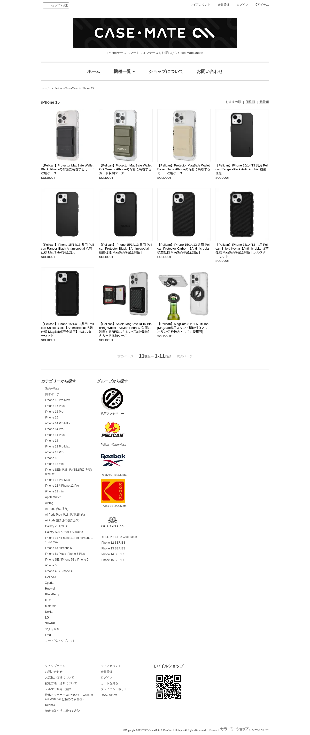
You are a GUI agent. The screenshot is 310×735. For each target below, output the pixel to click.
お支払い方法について (59, 677)
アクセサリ (52, 629)
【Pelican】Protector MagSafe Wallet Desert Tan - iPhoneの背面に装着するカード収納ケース (183, 169)
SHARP (50, 623)
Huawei (50, 588)
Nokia (49, 611)
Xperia (49, 582)
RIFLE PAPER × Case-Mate (119, 524)
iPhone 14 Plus (55, 435)
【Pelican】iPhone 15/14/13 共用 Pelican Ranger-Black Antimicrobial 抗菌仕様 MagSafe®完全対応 (67, 248)
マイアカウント (200, 4)
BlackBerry (52, 594)
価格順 (250, 102)
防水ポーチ (52, 394)
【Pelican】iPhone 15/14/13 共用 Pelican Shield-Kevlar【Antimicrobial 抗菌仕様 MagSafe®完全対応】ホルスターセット (242, 250)
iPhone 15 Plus (55, 406)
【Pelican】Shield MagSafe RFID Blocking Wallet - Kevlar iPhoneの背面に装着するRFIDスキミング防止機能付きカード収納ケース (125, 329)
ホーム (46, 88)
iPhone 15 (88, 88)
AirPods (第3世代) (56, 509)
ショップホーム (55, 666)
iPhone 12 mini (54, 491)
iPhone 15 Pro (54, 411)
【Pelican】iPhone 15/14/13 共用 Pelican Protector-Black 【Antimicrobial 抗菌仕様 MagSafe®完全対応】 (125, 248)
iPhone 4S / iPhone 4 (58, 571)
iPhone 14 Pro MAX (57, 423)
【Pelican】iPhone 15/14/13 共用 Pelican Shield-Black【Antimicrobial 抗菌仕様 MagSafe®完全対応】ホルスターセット (67, 329)
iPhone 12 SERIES (113, 542)
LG (47, 617)
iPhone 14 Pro (54, 429)
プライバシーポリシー (115, 689)
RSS (104, 695)
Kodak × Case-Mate (113, 493)
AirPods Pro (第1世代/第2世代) (65, 514)
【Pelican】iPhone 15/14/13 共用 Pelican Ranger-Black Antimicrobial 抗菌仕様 (242, 169)
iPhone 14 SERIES (113, 554)
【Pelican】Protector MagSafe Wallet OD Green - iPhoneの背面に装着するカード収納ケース (125, 169)
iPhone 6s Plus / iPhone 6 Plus (65, 553)
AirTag (49, 503)
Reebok (50, 705)
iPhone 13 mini (54, 464)
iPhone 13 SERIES (113, 548)
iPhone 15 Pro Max (57, 400)
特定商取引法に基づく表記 (62, 711)
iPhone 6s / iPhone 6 (58, 548)
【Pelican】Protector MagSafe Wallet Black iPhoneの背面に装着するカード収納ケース (67, 169)
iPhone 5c (51, 565)
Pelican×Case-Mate (66, 88)
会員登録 (223, 4)
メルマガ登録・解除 (58, 689)
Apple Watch (53, 497)
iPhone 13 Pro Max (57, 446)
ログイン (242, 4)
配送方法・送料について (61, 683)
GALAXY (51, 577)
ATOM (113, 695)
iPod (48, 635)
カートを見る (109, 683)
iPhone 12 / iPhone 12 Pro (62, 485)
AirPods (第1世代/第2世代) (62, 520)
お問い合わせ (53, 671)
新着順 (264, 102)
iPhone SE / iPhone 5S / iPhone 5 (66, 559)
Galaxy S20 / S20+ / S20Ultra (64, 532)
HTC (48, 600)
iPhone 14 (51, 440)
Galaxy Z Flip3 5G (57, 526)
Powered (239, 730)
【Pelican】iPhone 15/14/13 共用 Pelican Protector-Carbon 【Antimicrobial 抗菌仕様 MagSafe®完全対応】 (183, 248)
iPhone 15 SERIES (113, 560)
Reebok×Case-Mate (114, 462)
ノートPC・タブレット (60, 640)
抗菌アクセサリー (113, 400)
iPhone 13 (51, 458)
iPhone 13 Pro (54, 452)
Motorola (50, 606)
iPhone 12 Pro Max (57, 480)
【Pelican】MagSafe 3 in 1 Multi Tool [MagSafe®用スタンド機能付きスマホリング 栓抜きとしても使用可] (183, 327)
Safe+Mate (52, 388)
